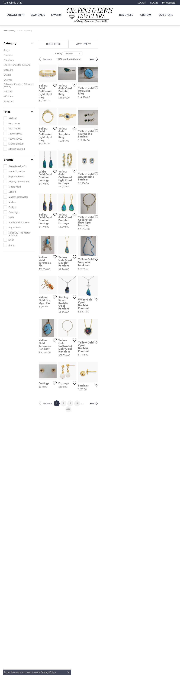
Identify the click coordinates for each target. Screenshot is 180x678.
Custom (145, 15)
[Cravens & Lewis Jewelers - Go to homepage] (90, 15)
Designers (126, 15)
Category (10, 43)
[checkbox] (10, 118)
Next (170, 59)
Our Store (166, 15)
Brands (8, 159)
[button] (141, 2)
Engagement (16, 15)
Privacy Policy (48, 672)
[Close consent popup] (68, 672)
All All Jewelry (9, 30)
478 (122, 560)
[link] (13, 2)
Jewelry (56, 15)
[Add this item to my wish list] (80, 112)
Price (7, 111)
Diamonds (38, 15)
